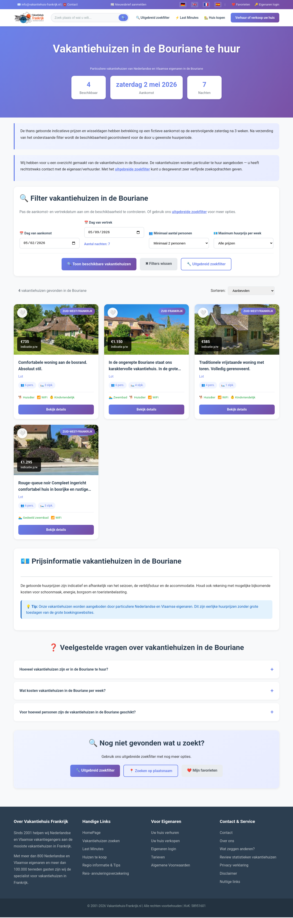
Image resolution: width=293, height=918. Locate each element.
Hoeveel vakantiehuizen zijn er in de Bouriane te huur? (146, 670)
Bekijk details (56, 410)
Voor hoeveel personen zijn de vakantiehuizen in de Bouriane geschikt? (146, 712)
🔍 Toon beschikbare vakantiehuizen (99, 265)
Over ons (227, 841)
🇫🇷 (206, 4)
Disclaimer (228, 874)
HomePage (91, 833)
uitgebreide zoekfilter (132, 169)
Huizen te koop (94, 858)
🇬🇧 (194, 4)
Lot (20, 377)
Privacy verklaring (234, 866)
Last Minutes (92, 849)
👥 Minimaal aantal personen (170, 234)
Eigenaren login (163, 849)
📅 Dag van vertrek (98, 223)
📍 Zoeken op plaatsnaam (150, 771)
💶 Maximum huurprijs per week (237, 234)
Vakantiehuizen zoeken (101, 841)
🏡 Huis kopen (214, 17)
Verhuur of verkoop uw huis (255, 17)
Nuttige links (230, 882)
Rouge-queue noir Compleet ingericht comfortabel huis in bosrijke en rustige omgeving (53, 490)
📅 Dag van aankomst (35, 233)
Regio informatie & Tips (101, 866)
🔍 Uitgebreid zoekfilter (153, 17)
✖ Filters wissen (158, 264)
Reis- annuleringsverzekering (105, 874)
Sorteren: (218, 291)
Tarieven (158, 858)
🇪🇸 (218, 4)
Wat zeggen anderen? (237, 849)
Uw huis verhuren (165, 833)
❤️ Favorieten (241, 4)
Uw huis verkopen (165, 841)
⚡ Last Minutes (187, 17)
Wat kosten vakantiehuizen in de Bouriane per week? (146, 691)
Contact (226, 833)
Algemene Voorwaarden (170, 866)
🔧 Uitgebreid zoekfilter (206, 265)
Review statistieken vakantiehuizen (248, 858)
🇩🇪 (183, 4)
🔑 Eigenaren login (267, 4)
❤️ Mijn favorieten (202, 771)
